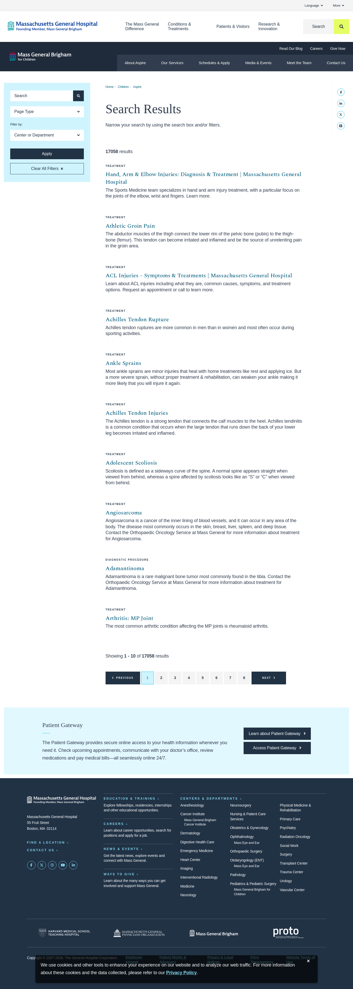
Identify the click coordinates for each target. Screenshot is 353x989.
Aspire (137, 87)
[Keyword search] (41, 95)
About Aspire (135, 63)
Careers (316, 49)
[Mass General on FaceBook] (31, 865)
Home (109, 87)
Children (123, 87)
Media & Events (258, 63)
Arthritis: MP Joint (129, 618)
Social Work (289, 846)
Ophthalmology (242, 837)
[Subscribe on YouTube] (63, 865)
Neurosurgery (240, 805)
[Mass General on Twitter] (42, 865)
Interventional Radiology (199, 877)
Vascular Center (292, 890)
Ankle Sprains (123, 363)
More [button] (338, 5)
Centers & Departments (209, 798)
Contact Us (336, 63)
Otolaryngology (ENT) (247, 860)
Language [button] (314, 5)
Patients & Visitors (233, 26)
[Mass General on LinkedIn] (73, 865)
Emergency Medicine (196, 851)
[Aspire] (40, 56)
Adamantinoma (125, 568)
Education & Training (130, 798)
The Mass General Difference (142, 26)
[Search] (326, 26)
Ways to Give (119, 874)
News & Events (121, 849)
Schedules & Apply (214, 63)
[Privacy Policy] (181, 972)
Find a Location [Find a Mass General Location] (46, 842)
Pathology (238, 875)
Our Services (172, 63)
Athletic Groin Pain (130, 226)
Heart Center (190, 860)
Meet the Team (299, 63)
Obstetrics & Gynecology (249, 828)
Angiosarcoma (124, 513)
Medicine (187, 886)
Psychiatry (288, 828)
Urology (286, 881)
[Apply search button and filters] (78, 95)
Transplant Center (294, 863)
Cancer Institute (192, 814)
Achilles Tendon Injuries (137, 413)
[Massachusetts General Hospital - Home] (61, 799)
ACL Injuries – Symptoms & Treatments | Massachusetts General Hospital (199, 275)
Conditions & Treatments (179, 26)
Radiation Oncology (295, 837)
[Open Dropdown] (47, 111)
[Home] (59, 26)
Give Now (337, 49)
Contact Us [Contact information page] (41, 850)
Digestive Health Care (197, 842)
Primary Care (290, 819)
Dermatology (190, 833)
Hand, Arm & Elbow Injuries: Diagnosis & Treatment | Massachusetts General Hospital (203, 178)
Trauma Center (291, 872)
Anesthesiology (192, 805)
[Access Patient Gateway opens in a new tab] (277, 748)
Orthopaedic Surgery (246, 851)
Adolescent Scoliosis (131, 463)
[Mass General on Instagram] (52, 865)
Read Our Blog (290, 49)
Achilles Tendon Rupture (137, 319)
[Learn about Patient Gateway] (277, 734)
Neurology (188, 895)
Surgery (286, 854)
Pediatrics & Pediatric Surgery (253, 884)
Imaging (186, 868)
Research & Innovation (269, 26)
